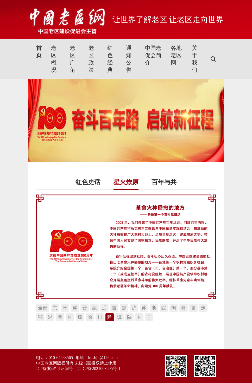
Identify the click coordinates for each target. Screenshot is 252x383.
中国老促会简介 (153, 55)
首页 (39, 51)
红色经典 (110, 59)
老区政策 (91, 59)
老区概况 (53, 59)
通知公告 (128, 59)
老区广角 (72, 59)
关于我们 (194, 59)
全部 (42, 307)
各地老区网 (176, 55)
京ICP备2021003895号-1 (98, 368)
